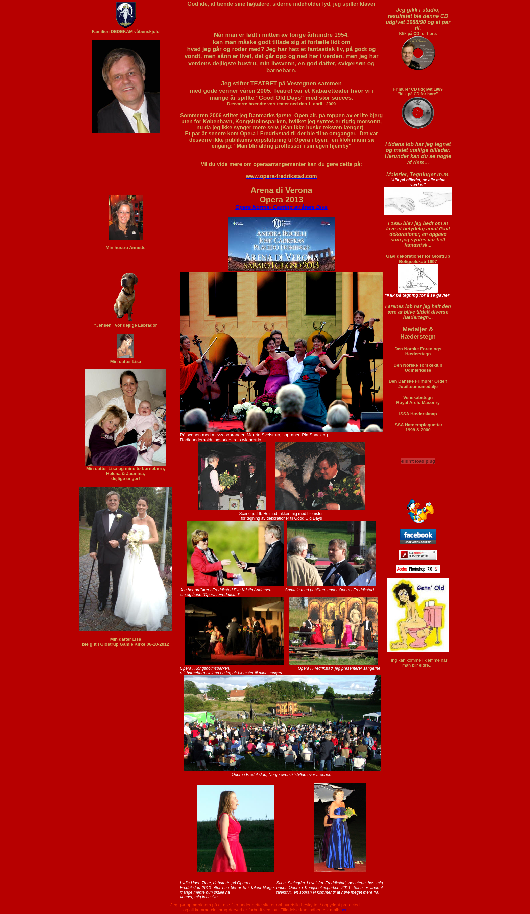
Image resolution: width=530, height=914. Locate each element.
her (343, 909)
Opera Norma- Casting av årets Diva (281, 207)
